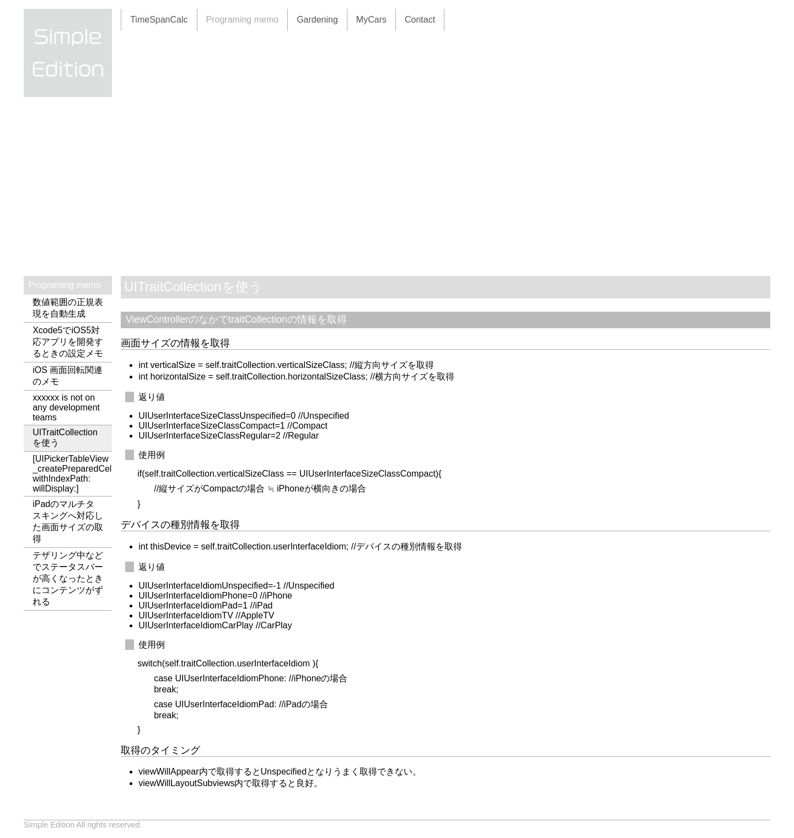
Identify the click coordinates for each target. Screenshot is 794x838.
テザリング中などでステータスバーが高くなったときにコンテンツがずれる (68, 578)
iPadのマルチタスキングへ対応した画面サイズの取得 (68, 521)
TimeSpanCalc (158, 19)
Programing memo (242, 19)
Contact (420, 19)
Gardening (317, 19)
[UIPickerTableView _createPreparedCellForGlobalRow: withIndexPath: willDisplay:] (72, 473)
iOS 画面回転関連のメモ (68, 375)
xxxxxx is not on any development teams (66, 407)
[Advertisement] (397, 193)
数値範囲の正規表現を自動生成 (68, 307)
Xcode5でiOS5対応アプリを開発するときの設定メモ (68, 341)
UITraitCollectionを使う (65, 437)
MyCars (371, 19)
